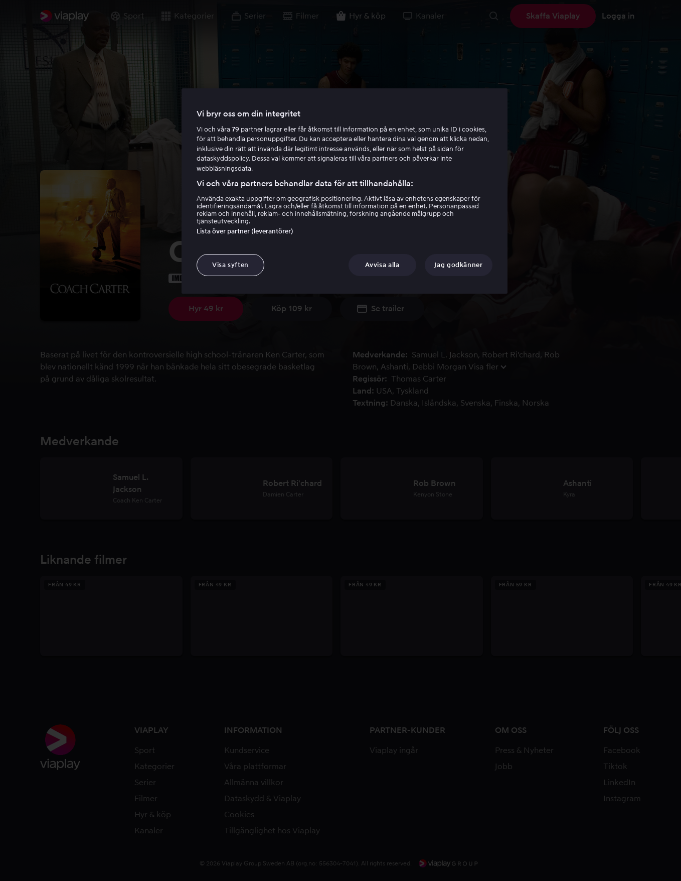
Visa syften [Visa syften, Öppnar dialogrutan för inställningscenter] (230, 265)
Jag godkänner (458, 265)
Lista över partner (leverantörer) (245, 231)
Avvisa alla (382, 265)
